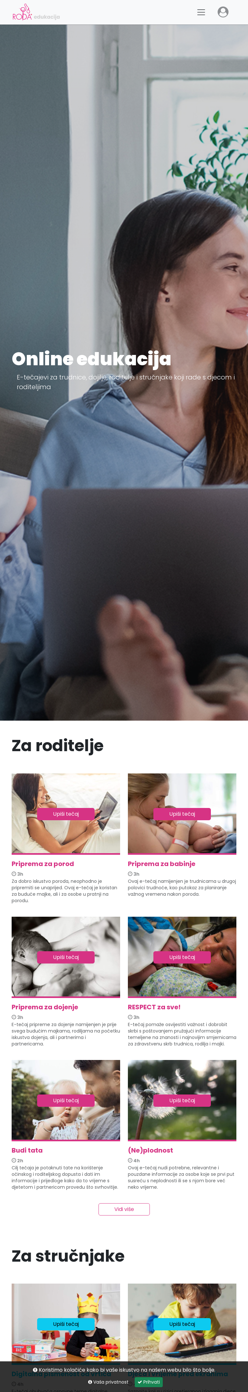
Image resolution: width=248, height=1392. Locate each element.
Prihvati (149, 1382)
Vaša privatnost (108, 1382)
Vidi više (124, 1209)
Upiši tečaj (66, 814)
